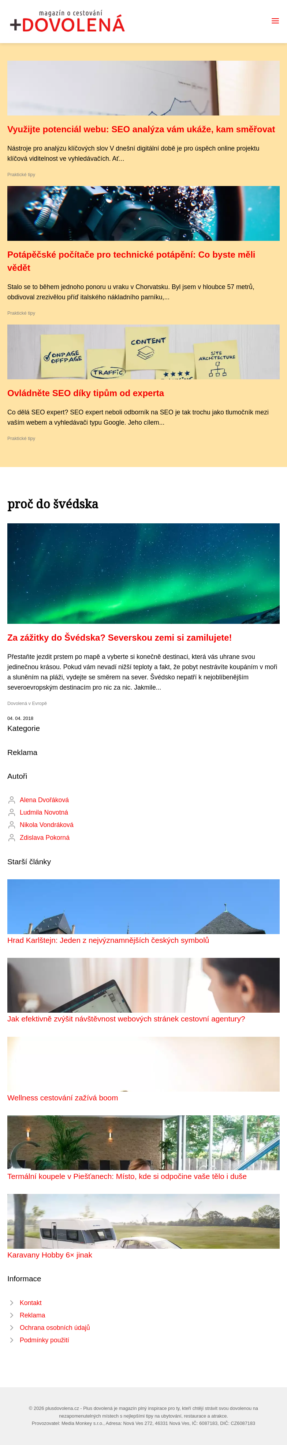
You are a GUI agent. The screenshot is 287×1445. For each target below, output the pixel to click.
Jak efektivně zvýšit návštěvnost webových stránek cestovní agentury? (126, 1018)
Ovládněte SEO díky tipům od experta (85, 393)
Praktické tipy (21, 174)
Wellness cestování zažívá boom (62, 1097)
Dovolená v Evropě (27, 703)
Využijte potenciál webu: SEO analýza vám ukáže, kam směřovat (141, 129)
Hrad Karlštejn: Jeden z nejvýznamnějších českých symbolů (108, 940)
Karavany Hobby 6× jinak (49, 1255)
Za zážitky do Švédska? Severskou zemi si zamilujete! (119, 637)
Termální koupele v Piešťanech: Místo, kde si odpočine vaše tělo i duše (127, 1176)
